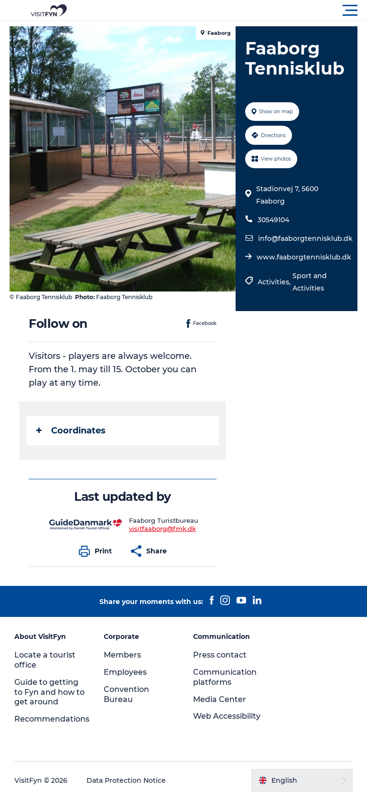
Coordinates (71, 430)
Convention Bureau (126, 694)
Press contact (220, 654)
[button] (226, 10)
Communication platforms (225, 677)
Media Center (219, 699)
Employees (125, 672)
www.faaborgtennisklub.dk (304, 257)
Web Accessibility (226, 716)
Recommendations (51, 718)
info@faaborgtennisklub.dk (305, 238)
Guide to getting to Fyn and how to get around (49, 692)
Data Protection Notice (126, 780)
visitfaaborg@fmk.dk (162, 528)
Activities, (275, 282)
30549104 (273, 220)
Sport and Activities (309, 281)
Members (122, 654)
